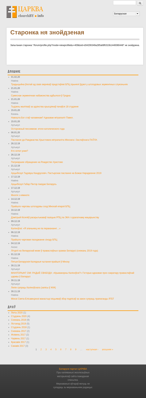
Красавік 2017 (18, 342)
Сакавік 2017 (18, 346)
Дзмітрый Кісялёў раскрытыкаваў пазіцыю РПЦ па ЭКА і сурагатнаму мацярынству (55, 217)
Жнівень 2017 (18, 334)
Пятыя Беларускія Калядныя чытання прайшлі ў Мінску (40, 261)
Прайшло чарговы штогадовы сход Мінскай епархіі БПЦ (40, 206)
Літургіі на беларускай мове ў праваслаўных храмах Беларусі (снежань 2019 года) (54, 250)
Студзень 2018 (19, 327)
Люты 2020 (17, 312)
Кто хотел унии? (19, 151)
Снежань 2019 (18, 320)
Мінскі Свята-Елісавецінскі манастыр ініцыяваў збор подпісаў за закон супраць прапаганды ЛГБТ (62, 298)
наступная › (92, 349)
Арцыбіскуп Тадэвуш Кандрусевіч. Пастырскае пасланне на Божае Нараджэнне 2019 (56, 173)
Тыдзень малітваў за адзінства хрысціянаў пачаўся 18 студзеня (44, 106)
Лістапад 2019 (18, 323)
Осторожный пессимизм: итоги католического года (37, 129)
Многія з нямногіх (20, 195)
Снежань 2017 (18, 331)
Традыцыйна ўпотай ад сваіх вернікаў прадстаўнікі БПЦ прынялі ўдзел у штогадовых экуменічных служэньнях (69, 84)
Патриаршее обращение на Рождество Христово (37, 162)
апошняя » (107, 349)
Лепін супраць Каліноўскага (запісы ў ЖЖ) (33, 287)
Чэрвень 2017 (18, 338)
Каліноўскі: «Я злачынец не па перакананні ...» (35, 228)
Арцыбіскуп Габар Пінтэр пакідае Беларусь (34, 184)
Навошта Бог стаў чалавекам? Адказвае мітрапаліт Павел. (42, 117)
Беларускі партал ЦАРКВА (73, 369)
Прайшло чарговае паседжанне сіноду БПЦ (34, 239)
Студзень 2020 (19, 316)
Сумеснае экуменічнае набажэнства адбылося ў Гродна (40, 95)
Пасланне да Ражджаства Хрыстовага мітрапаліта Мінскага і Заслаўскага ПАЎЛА (54, 140)
